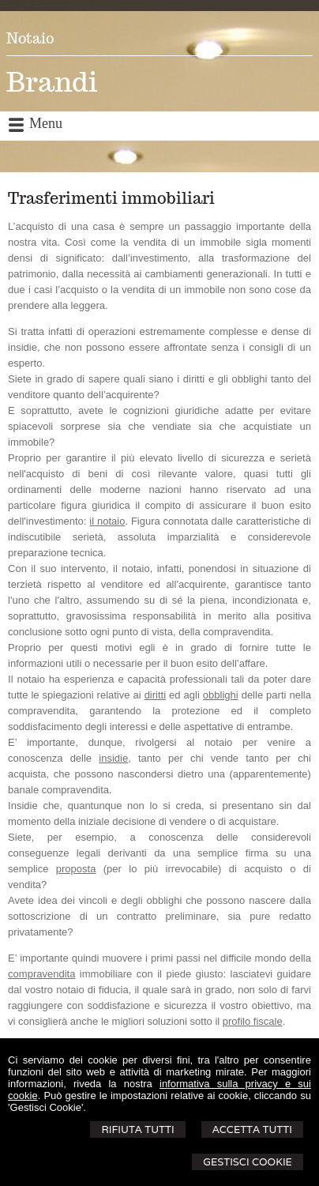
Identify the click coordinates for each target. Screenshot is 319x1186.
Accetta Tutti (252, 1129)
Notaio (30, 38)
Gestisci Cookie (247, 1162)
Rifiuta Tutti (137, 1129)
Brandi (51, 82)
